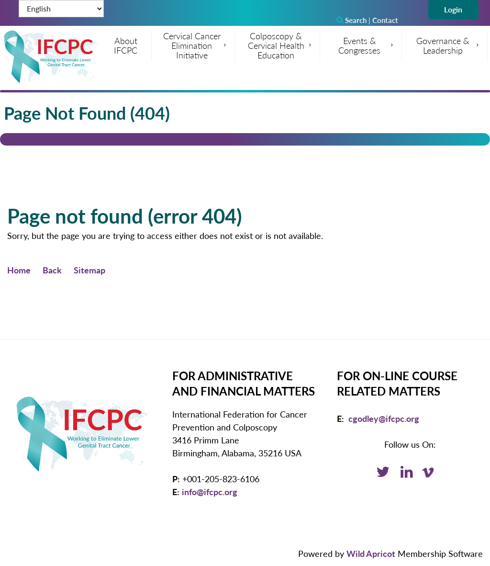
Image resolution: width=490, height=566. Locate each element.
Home (19, 270)
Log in (453, 9)
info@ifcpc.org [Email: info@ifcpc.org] (209, 492)
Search (351, 20)
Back (52, 270)
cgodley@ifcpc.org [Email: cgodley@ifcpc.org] (383, 418)
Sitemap (89, 270)
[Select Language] (61, 8)
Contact (385, 20)
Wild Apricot (370, 553)
